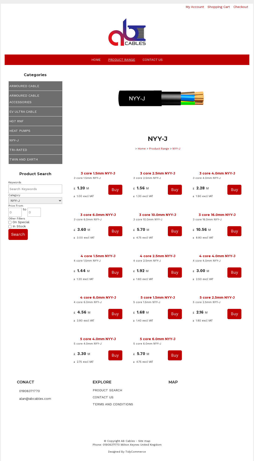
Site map (144, 441)
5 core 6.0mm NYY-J (157, 339)
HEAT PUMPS (19, 131)
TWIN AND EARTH (23, 159)
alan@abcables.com (35, 398)
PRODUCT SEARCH (107, 390)
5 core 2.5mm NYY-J (217, 297)
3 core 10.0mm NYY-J (157, 215)
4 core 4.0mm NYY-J (217, 256)
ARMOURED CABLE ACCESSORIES (24, 99)
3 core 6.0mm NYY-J (98, 215)
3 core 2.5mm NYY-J (157, 173)
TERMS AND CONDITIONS (113, 404)
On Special (18, 222)
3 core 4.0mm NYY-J (217, 173)
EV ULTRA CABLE (23, 111)
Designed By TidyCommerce (127, 451)
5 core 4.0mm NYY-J (98, 339)
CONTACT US (103, 397)
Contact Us (153, 59)
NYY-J (14, 140)
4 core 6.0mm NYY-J (98, 297)
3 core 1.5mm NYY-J (98, 173)
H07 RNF (16, 121)
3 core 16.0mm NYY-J (217, 215)
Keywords (14, 182)
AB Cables (128, 441)
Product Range (121, 59)
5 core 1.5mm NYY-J (158, 297)
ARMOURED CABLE (24, 86)
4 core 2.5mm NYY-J (157, 256)
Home (96, 59)
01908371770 (29, 391)
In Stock (17, 226)
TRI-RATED (18, 150)
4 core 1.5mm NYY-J (98, 256)
